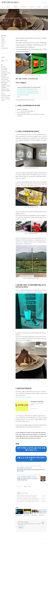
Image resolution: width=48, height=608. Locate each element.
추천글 (18, 96)
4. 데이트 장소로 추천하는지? (23, 94)
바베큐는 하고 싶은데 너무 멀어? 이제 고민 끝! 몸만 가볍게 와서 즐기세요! (27, 514)
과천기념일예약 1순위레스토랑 (24, 503)
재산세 (2, 97)
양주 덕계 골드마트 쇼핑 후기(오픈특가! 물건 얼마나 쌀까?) (28, 536)
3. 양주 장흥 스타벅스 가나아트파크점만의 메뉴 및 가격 (28, 93)
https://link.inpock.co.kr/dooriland (23, 414)
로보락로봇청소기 (4, 82)
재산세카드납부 (3, 76)
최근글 (2, 60)
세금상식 (8, 7)
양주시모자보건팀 (4, 68)
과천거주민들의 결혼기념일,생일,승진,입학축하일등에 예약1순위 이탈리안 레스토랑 (31, 505)
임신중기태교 (8, 98)
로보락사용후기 (3, 73)
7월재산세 (3, 89)
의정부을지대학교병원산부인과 (5, 91)
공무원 (38, 7)
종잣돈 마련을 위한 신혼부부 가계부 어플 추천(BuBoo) (27, 530)
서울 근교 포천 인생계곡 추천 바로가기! (31, 476)
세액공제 (8, 73)
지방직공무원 (3, 77)
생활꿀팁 (15, 7)
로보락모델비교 (3, 87)
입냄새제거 (7, 89)
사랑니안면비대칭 (4, 74)
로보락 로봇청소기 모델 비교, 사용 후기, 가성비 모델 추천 (27, 533)
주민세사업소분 (3, 95)
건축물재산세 (3, 86)
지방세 (7, 77)
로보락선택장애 (3, 84)
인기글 (6, 60)
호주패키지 (8, 81)
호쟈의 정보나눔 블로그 (10, 2)
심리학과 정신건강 (4, 48)
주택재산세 (3, 94)
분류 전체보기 (3, 35)
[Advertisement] (31, 392)
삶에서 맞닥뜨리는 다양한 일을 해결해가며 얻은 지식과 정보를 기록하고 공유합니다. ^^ (29, 559)
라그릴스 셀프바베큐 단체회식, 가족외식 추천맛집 (27, 512)
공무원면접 (6, 79)
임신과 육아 (23, 7)
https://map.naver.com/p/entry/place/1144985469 (27, 509)
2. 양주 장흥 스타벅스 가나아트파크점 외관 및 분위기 (27, 91)
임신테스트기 (3, 81)
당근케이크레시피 (4, 71)
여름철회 (8, 95)
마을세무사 (8, 86)
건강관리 (32, 7)
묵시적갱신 (3, 98)
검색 (43, 2)
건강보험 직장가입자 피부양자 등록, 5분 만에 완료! (26, 531)
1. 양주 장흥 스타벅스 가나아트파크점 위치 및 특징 (27, 89)
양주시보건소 (6, 97)
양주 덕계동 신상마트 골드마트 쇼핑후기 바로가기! (31, 466)
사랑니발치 (3, 66)
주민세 (2, 79)
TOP (45, 578)
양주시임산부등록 (4, 69)
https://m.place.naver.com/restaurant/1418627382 (28, 500)
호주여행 (2, 100)
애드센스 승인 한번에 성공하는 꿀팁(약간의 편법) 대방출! (27, 534)
